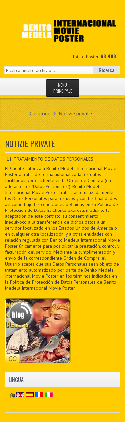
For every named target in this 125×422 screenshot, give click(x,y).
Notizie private (75, 113)
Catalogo (40, 113)
